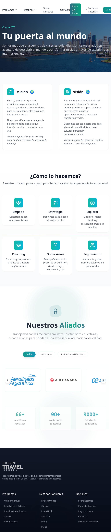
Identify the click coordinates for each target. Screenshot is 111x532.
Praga (44, 526)
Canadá (45, 506)
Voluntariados (10, 521)
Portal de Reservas (87, 506)
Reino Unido (47, 511)
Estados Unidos (48, 500)
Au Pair (7, 516)
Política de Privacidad (88, 521)
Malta (44, 521)
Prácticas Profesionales (15, 511)
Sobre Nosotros (48, 10)
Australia (45, 516)
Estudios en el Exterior (14, 506)
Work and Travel (12, 500)
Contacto (65, 9)
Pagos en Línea (85, 511)
